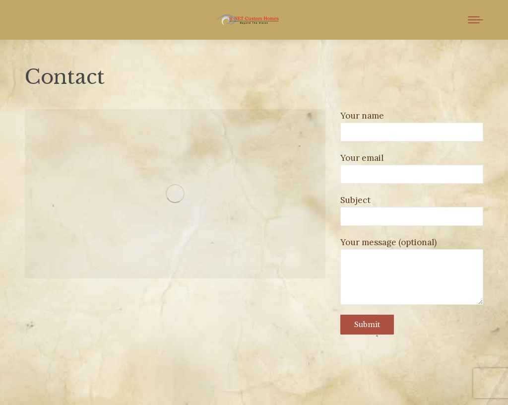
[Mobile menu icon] (475, 19)
